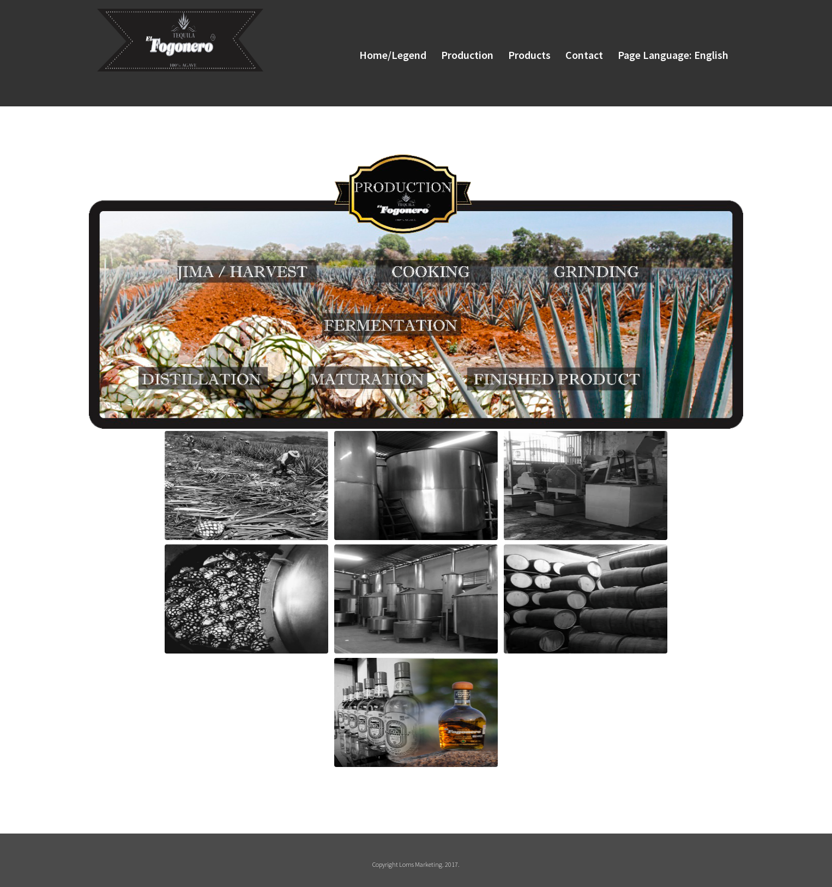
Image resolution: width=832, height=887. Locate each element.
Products (524, 54)
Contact (581, 54)
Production (461, 54)
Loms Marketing (420, 864)
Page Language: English (671, 54)
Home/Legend (384, 54)
